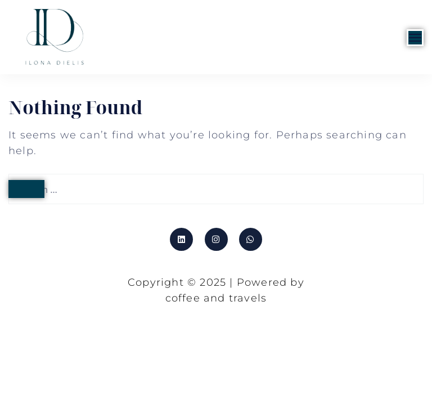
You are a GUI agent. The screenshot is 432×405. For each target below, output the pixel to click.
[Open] (415, 37)
